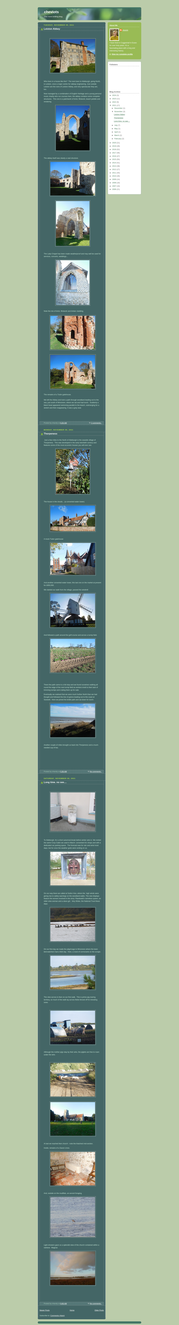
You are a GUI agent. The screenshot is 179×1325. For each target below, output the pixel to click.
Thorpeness (50, 433)
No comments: (96, 772)
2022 (114, 102)
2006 (114, 189)
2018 (114, 149)
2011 (114, 173)
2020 (114, 143)
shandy (125, 30)
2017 (114, 153)
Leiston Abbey (52, 29)
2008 (114, 183)
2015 (114, 159)
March (117, 135)
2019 (114, 146)
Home (72, 1310)
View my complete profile (122, 54)
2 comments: (96, 423)
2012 (114, 169)
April (116, 132)
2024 (114, 95)
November (118, 112)
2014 (114, 163)
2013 (114, 166)
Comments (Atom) (57, 1316)
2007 (114, 186)
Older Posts (99, 1310)
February (118, 139)
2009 (114, 179)
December (118, 108)
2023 (114, 99)
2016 (114, 156)
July (116, 125)
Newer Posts (45, 1310)
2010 (114, 176)
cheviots (51, 12)
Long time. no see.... (55, 782)
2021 (114, 105)
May (116, 129)
